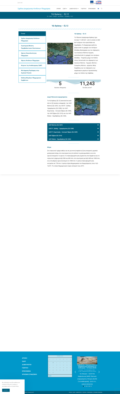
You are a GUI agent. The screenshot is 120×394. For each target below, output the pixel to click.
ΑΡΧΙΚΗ (24, 358)
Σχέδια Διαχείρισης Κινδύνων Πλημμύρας (34, 9)
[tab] (32, 33)
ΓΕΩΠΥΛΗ (25, 368)
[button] (99, 372)
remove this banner (77, 224)
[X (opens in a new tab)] (18, 2)
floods (81, 370)
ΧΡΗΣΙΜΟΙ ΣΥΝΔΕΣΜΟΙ (29, 374)
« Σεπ (49, 376)
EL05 (80, 371)
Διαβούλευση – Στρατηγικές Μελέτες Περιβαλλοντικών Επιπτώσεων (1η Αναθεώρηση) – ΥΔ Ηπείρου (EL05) (87, 366)
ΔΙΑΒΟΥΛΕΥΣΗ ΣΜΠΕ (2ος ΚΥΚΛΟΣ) (89, 371)
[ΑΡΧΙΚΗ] (47, 16)
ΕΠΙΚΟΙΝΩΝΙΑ (26, 371)
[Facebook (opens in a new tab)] (20, 2)
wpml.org (50, 224)
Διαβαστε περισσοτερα (87, 384)
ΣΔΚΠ (24, 361)
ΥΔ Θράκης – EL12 (69, 16)
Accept (6, 390)
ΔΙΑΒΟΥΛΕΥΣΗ (26, 364)
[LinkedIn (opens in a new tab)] (22, 2)
